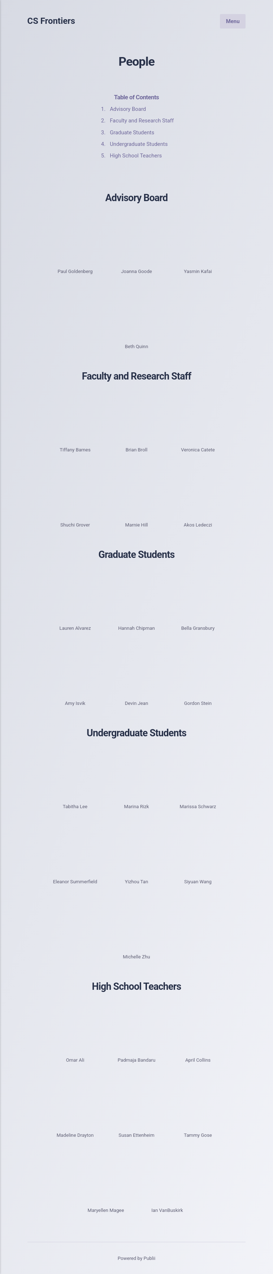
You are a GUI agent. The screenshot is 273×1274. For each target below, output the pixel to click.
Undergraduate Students (139, 144)
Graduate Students (132, 132)
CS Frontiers (51, 21)
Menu (233, 21)
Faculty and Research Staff (142, 120)
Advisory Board (128, 109)
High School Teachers (136, 155)
